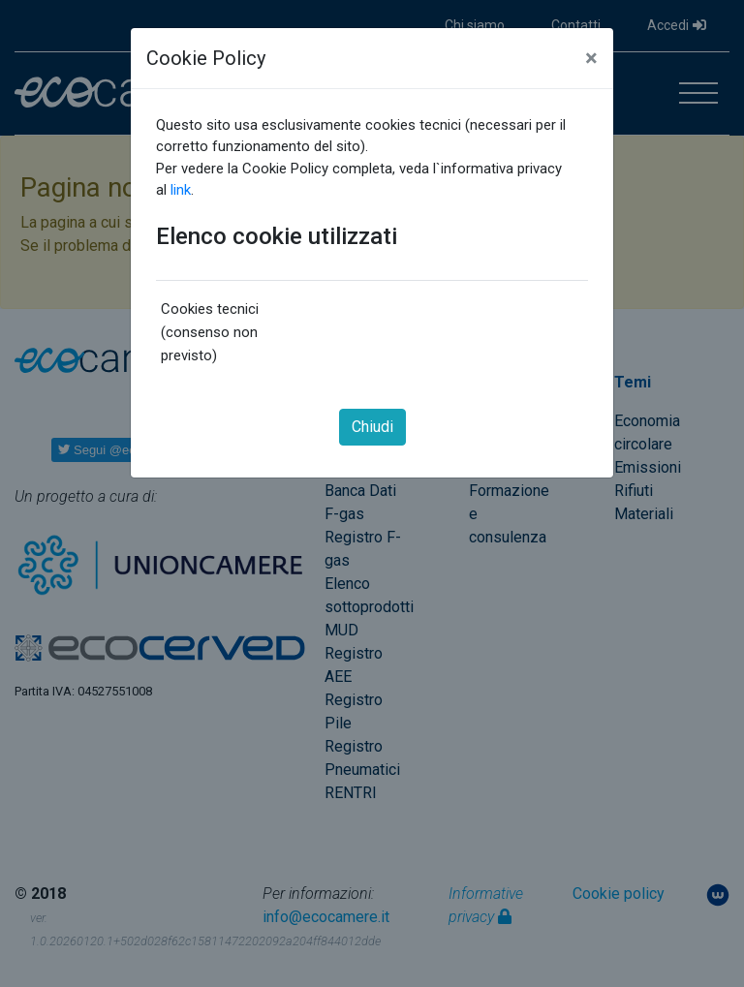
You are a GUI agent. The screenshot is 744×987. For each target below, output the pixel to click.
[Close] (591, 58)
